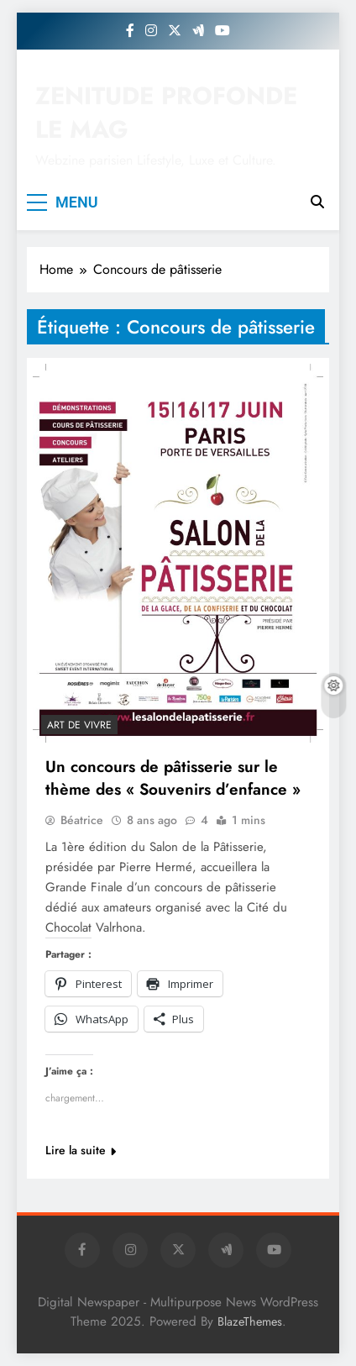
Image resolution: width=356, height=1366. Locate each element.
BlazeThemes (249, 1321)
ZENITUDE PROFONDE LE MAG (166, 112)
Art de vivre (79, 725)
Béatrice (81, 820)
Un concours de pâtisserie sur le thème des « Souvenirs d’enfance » (173, 778)
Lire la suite (80, 1150)
